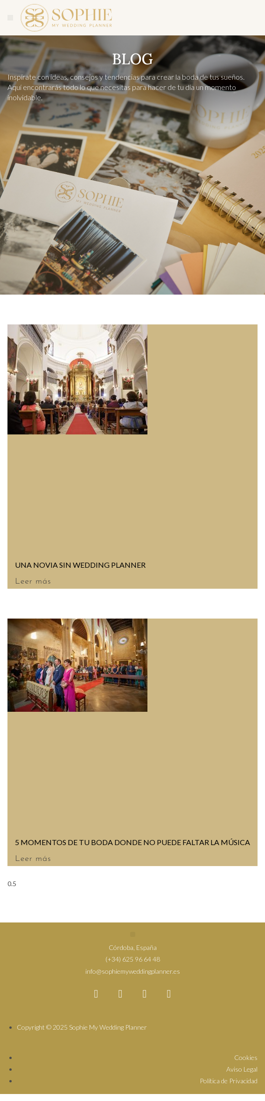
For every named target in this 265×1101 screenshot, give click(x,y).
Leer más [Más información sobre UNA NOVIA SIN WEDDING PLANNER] (33, 581)
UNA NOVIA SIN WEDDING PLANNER (80, 564)
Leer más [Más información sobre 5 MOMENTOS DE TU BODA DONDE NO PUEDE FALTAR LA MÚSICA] (33, 858)
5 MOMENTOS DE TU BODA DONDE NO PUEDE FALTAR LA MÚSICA (132, 842)
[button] (10, 18)
